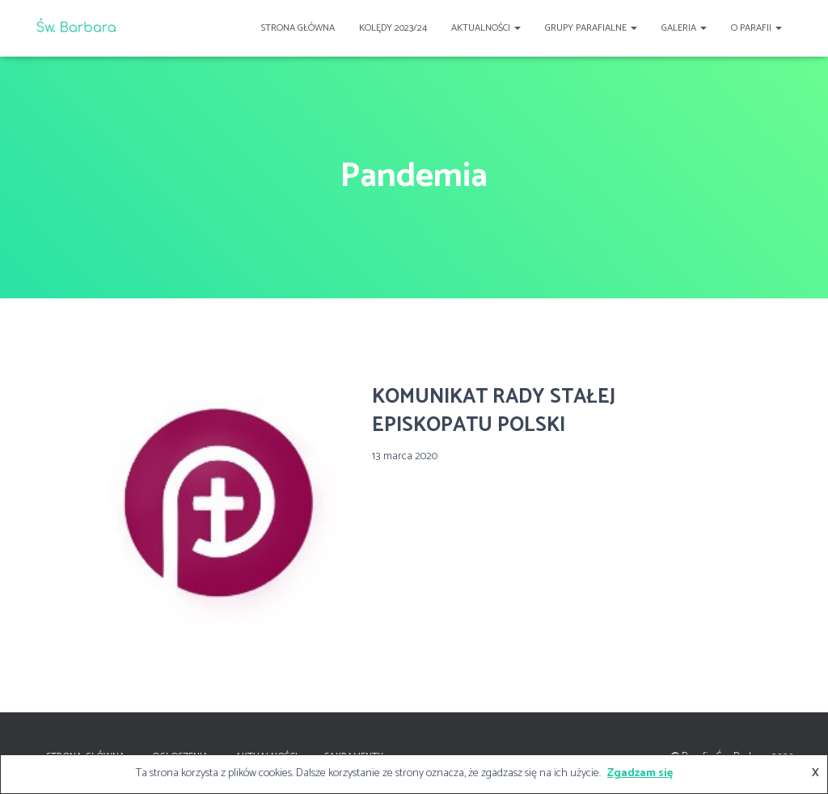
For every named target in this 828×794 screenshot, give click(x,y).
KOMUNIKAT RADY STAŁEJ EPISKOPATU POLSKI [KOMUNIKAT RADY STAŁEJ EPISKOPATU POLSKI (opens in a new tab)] (493, 411)
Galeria (684, 28)
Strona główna (298, 28)
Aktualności (486, 28)
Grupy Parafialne (591, 28)
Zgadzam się (640, 773)
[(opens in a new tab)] (223, 499)
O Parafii (756, 28)
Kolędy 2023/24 (393, 28)
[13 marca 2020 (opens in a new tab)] (404, 456)
